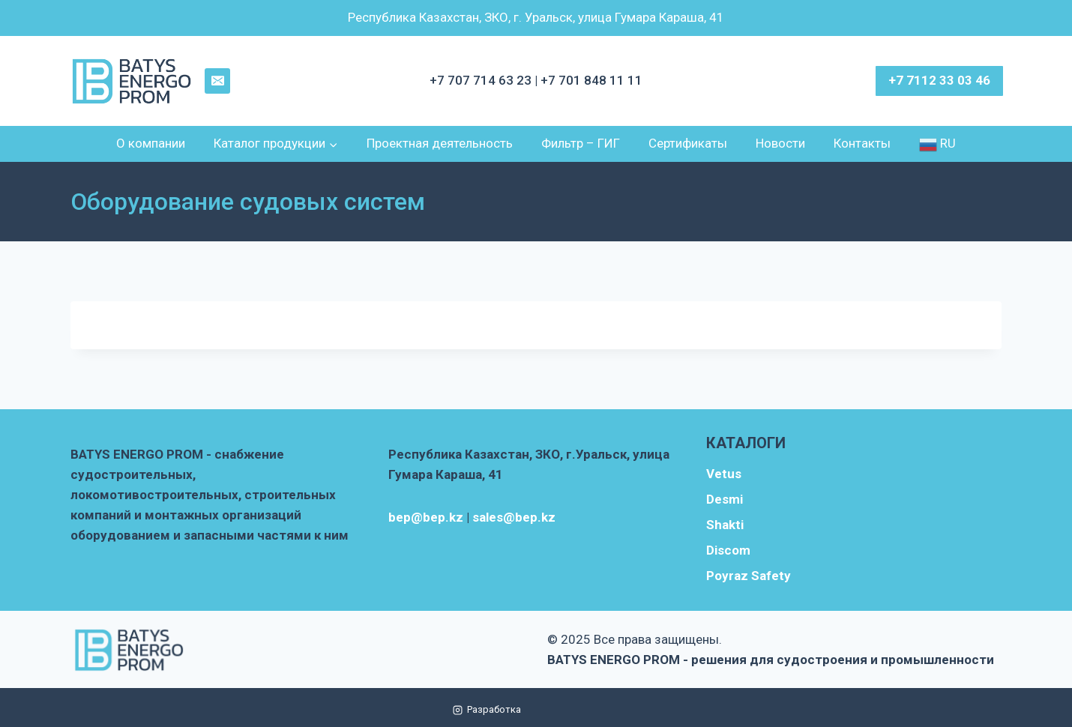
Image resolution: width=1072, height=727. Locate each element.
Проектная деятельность (440, 143)
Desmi (724, 499)
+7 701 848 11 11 (591, 80)
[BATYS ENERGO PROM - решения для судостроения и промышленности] (132, 81)
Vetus (723, 473)
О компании (150, 143)
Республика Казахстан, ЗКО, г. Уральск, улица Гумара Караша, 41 (536, 17)
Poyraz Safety (748, 575)
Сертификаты (687, 143)
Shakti (725, 524)
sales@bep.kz (513, 517)
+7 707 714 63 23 (482, 80)
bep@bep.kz (425, 517)
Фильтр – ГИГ (580, 143)
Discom (728, 550)
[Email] (217, 81)
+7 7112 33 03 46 (939, 80)
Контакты (862, 143)
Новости (780, 143)
